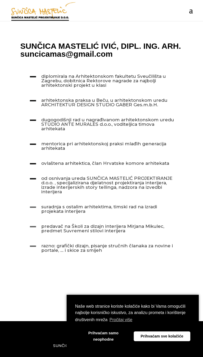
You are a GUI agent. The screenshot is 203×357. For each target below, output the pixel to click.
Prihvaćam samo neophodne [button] (103, 336)
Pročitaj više (120, 319)
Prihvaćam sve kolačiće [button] (162, 336)
